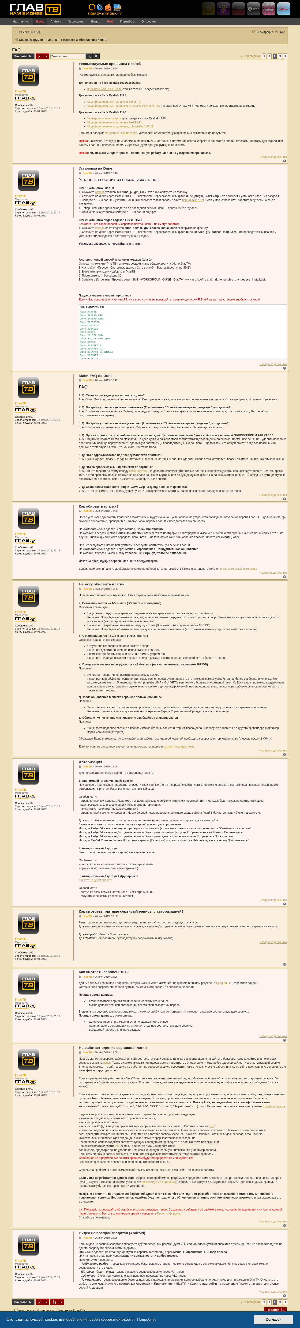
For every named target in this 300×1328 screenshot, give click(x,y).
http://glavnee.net (193, 200)
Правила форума (273, 1106)
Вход (40, 21)
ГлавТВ (20, 91)
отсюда (100, 192)
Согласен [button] (273, 1319)
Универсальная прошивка (104, 118)
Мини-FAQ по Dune (95, 376)
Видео (95, 21)
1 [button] (269, 56)
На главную (21, 21)
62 (31, 105)
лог (117, 1146)
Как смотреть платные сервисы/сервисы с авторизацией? (131, 911)
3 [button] (280, 56)
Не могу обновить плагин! (102, 584)
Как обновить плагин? (99, 506)
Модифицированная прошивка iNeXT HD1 (115, 122)
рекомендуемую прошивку (159, 1182)
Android (55, 21)
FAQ (110, 21)
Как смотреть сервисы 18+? (103, 972)
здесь (107, 1062)
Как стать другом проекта (95, 880)
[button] (264, 56)
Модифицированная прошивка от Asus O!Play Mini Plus (123, 105)
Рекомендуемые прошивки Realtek (110, 64)
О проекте (148, 21)
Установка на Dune (95, 168)
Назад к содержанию (273, 157)
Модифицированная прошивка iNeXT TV (114, 101)
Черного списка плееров (121, 133)
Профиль (222, 983)
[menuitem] (35, 32)
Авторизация (90, 762)
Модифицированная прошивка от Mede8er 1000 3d (120, 126)
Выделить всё (95, 307)
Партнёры (127, 21)
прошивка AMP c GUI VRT (104, 89)
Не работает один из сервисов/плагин (113, 1048)
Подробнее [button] (147, 1319)
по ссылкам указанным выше (238, 568)
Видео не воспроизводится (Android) (112, 1233)
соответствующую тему (179, 746)
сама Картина (138, 471)
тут (212, 1126)
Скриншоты (76, 21)
